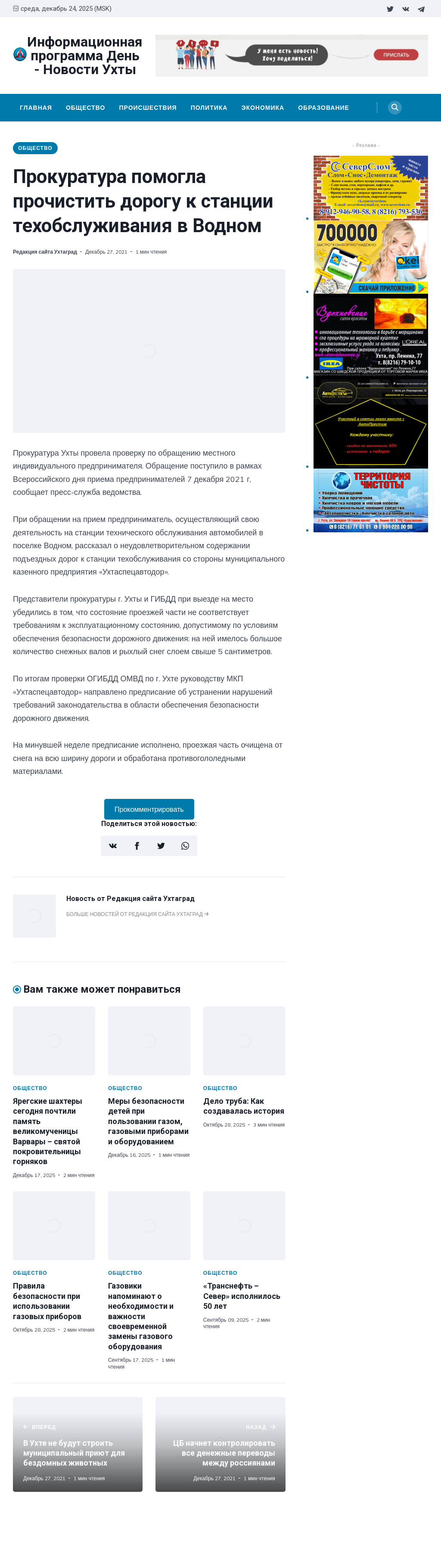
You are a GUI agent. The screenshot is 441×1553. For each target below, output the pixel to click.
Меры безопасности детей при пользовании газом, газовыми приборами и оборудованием (148, 1121)
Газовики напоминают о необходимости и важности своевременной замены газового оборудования (141, 1316)
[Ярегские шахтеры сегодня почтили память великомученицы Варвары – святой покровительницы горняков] (54, 1040)
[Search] (395, 108)
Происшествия (148, 108)
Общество (86, 108)
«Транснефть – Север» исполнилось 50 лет (241, 1296)
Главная (36, 108)
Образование (323, 108)
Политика (209, 108)
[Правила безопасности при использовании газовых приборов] (54, 1225)
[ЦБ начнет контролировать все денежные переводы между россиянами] (220, 1444)
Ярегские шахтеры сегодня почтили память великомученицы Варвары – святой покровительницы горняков (47, 1131)
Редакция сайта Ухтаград (45, 251)
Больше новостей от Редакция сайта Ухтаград (137, 914)
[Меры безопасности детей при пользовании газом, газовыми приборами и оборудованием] (149, 1040)
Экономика (262, 108)
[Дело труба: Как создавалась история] (244, 1040)
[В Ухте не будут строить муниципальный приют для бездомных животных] (78, 1444)
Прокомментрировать (149, 809)
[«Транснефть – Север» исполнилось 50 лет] (244, 1225)
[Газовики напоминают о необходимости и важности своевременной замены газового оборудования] (149, 1225)
